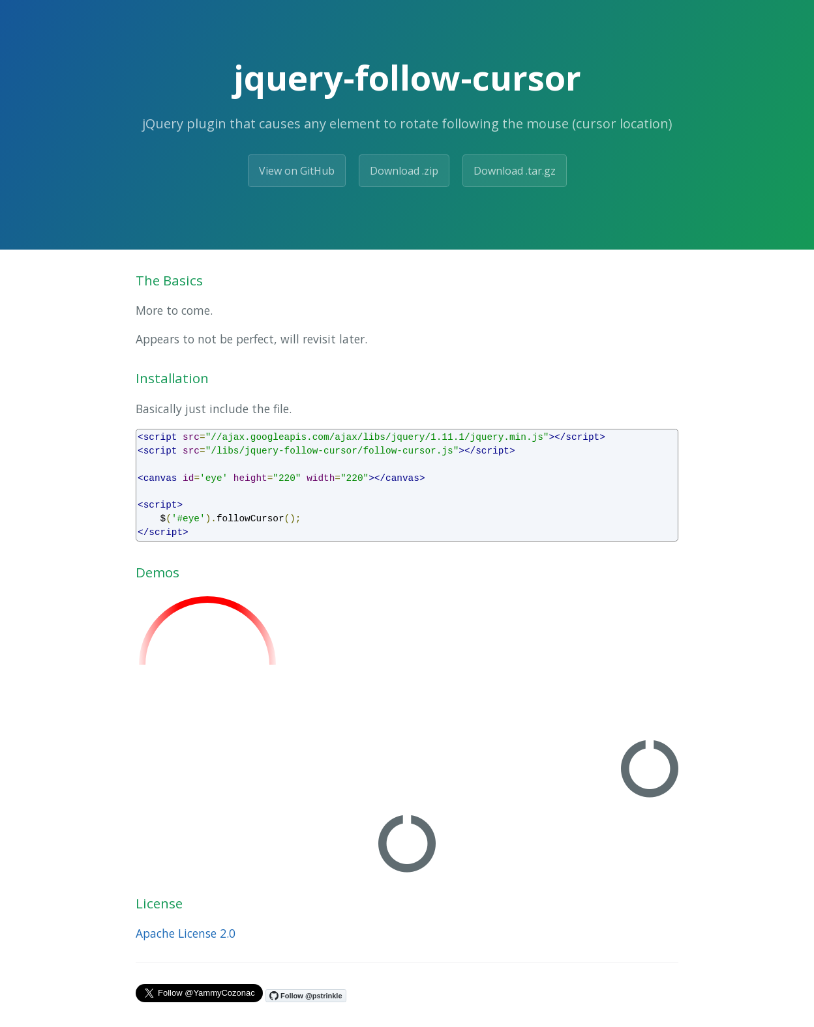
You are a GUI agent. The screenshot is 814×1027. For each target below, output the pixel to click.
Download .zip (404, 171)
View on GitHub (297, 171)
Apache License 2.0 (185, 933)
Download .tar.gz (515, 171)
